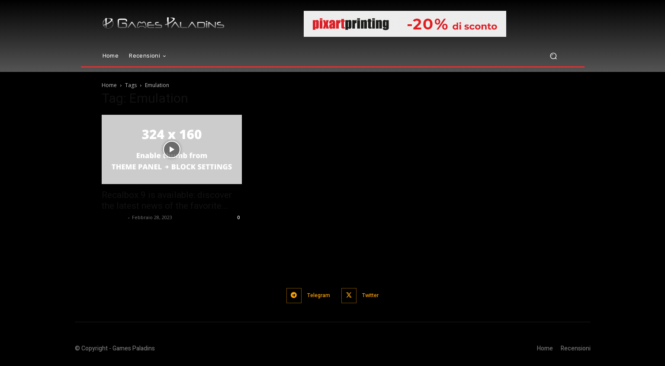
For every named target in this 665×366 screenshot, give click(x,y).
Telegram (317, 295)
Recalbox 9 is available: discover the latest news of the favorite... (167, 200)
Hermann (114, 217)
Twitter (373, 295)
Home (109, 85)
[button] (553, 56)
